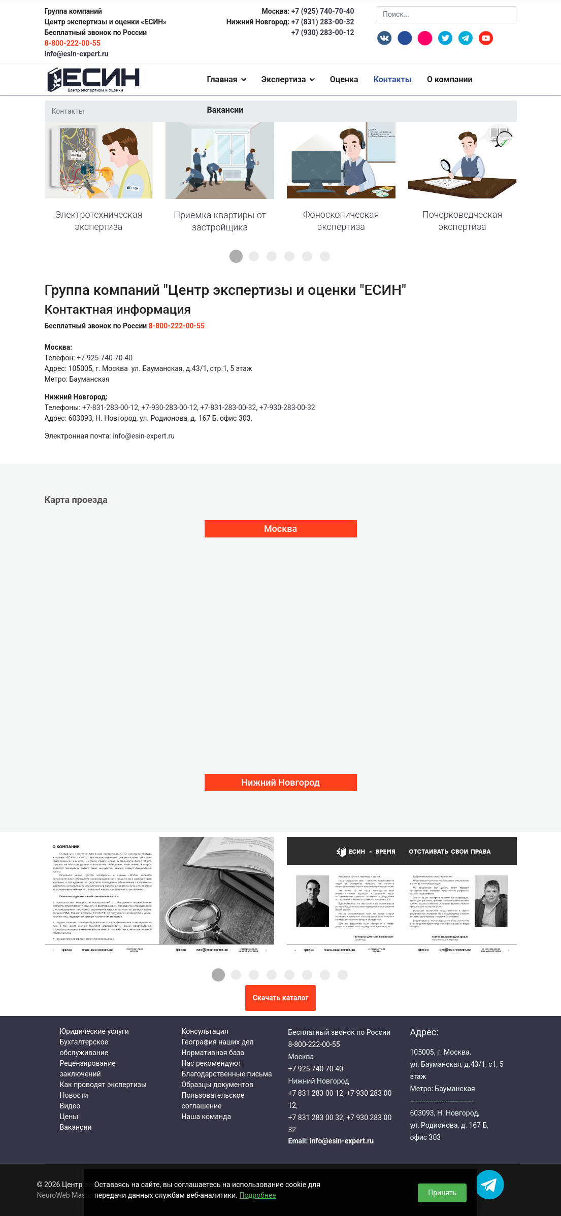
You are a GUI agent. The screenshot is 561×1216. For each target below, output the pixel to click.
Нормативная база (213, 1053)
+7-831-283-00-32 (228, 407)
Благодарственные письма (227, 1074)
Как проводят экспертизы (103, 1084)
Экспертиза (283, 79)
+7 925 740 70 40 (315, 1069)
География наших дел (218, 1042)
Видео (70, 1106)
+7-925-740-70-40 (105, 358)
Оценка (344, 79)
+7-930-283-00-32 (287, 407)
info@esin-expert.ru (77, 54)
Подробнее (257, 1195)
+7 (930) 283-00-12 (322, 32)
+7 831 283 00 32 (315, 1117)
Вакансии (225, 110)
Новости (74, 1095)
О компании (450, 79)
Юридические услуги (94, 1031)
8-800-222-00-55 (314, 1044)
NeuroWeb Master (65, 1195)
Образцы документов (217, 1084)
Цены (69, 1116)
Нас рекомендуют (212, 1063)
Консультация (205, 1031)
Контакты (393, 79)
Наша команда (207, 1116)
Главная (222, 79)
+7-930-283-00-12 (169, 407)
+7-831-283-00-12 (110, 407)
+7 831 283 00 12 (315, 1093)
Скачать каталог (281, 998)
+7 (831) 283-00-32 (322, 22)
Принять (442, 1193)
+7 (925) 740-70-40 (321, 11)
